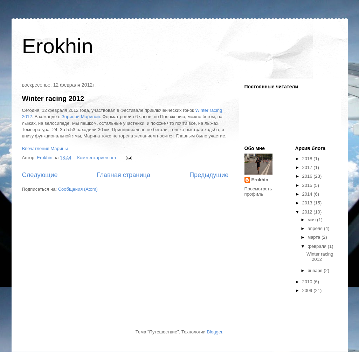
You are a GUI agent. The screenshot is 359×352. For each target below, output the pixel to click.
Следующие (40, 174)
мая (312, 219)
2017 (308, 167)
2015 (308, 185)
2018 (308, 158)
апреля (316, 228)
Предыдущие (209, 174)
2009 (308, 290)
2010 (308, 281)
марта (315, 237)
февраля (318, 246)
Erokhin (57, 46)
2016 (308, 176)
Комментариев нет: (98, 157)
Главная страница (123, 174)
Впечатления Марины (45, 148)
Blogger (214, 331)
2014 (308, 194)
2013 (308, 202)
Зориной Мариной (81, 116)
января (316, 270)
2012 (308, 212)
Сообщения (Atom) (78, 189)
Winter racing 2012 (53, 98)
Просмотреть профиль (258, 191)
